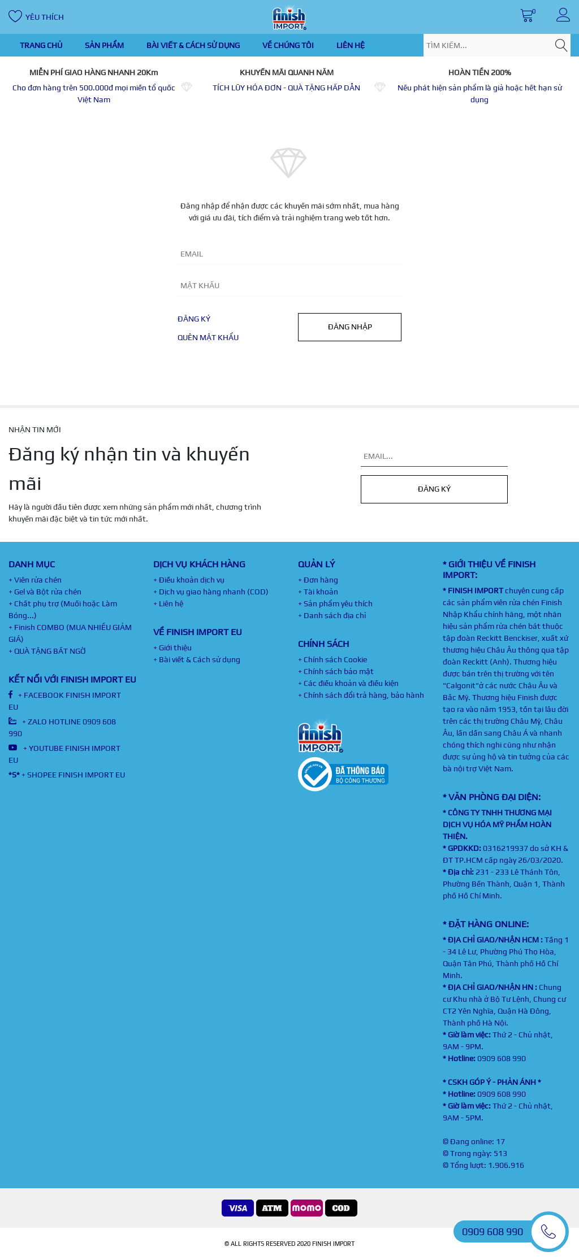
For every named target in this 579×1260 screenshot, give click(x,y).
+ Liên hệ (168, 603)
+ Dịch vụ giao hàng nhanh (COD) (211, 591)
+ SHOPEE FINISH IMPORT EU (66, 774)
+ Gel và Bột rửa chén (44, 591)
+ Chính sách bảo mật (336, 671)
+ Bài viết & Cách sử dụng (196, 659)
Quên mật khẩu (208, 337)
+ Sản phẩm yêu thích (335, 603)
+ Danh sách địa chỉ (332, 615)
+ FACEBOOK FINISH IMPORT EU (64, 700)
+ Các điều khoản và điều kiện (348, 683)
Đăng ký (194, 318)
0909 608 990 (501, 1058)
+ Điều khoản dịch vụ (188, 579)
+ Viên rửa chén (35, 579)
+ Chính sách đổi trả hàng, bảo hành (361, 694)
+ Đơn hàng (318, 579)
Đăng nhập (350, 326)
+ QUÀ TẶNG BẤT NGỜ (47, 650)
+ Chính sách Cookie (332, 659)
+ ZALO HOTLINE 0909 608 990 (62, 727)
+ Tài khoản (318, 591)
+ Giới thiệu (172, 647)
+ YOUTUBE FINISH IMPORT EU (64, 754)
